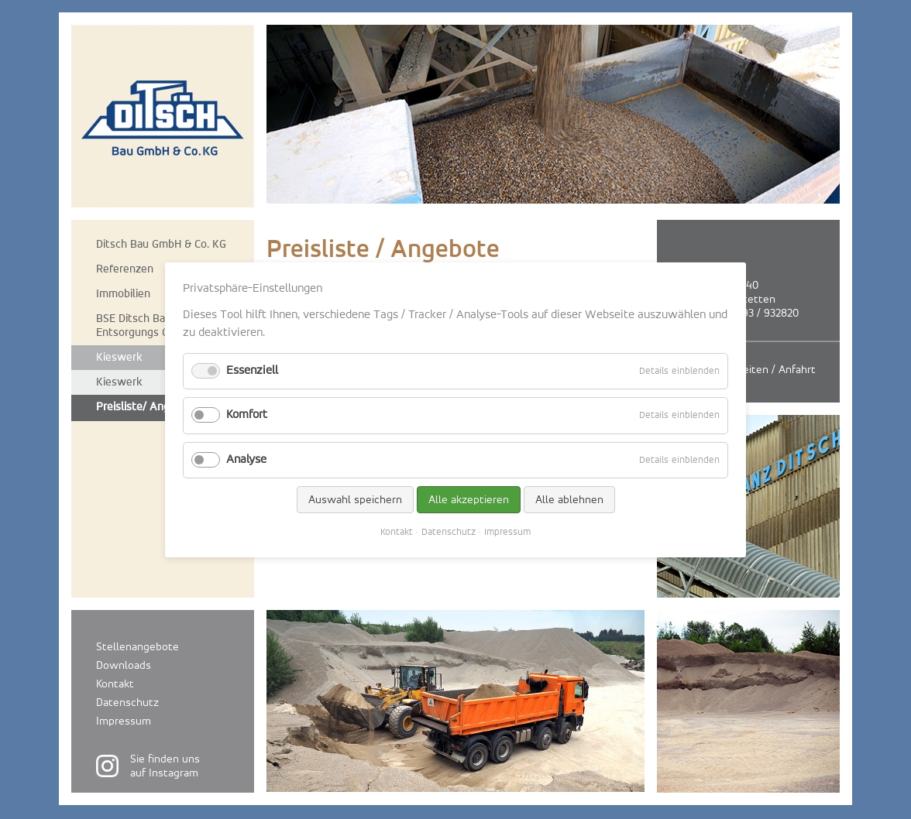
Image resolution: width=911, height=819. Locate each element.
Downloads (123, 665)
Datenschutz (127, 702)
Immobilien (123, 294)
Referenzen (124, 269)
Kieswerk (119, 357)
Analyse (246, 459)
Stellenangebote (137, 647)
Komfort (246, 415)
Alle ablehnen (569, 499)
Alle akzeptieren (468, 499)
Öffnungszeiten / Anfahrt (754, 369)
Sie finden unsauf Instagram (165, 766)
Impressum (123, 721)
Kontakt (115, 684)
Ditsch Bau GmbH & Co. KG (161, 244)
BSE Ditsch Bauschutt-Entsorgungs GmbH (152, 325)
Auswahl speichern (355, 499)
